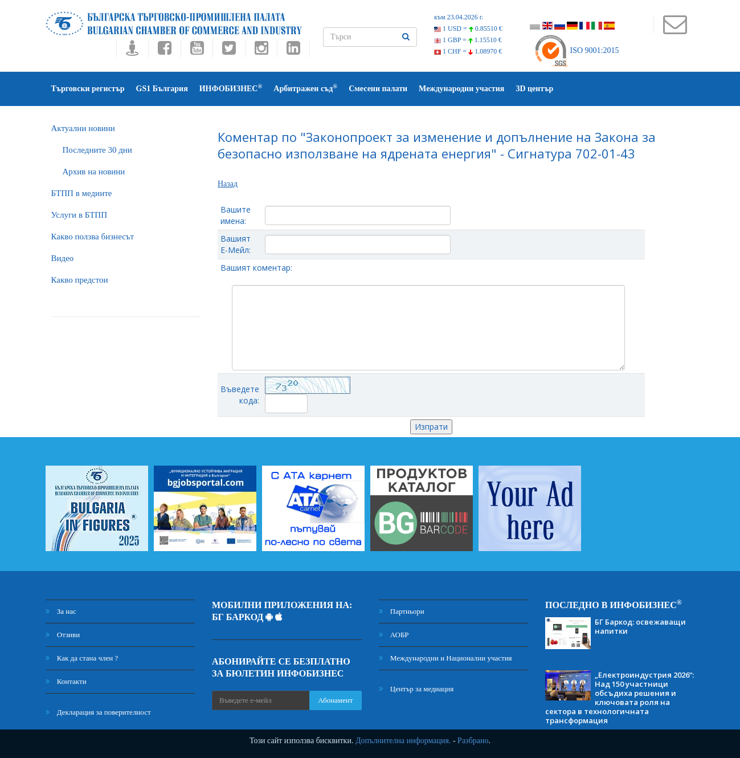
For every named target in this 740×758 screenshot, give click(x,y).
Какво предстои (79, 279)
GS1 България (162, 88)
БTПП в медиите (81, 193)
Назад (228, 184)
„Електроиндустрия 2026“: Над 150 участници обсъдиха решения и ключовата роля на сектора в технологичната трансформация (619, 698)
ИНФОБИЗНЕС (231, 88)
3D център (534, 88)
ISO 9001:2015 (576, 50)
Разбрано (472, 740)
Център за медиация (416, 688)
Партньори (401, 611)
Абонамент (335, 700)
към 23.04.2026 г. (458, 17)
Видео (62, 258)
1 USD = (468, 28)
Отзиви (63, 634)
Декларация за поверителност (98, 712)
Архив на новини (94, 171)
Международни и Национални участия (445, 658)
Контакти (66, 681)
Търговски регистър (88, 88)
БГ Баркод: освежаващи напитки (640, 626)
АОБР (394, 634)
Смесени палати (378, 88)
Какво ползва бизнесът (92, 236)
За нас (61, 611)
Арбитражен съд (305, 88)
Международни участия (461, 88)
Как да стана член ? (82, 658)
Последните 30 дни (97, 149)
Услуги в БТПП (79, 214)
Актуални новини (83, 128)
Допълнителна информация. (403, 740)
